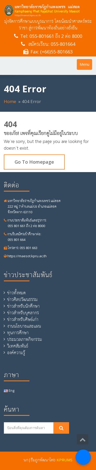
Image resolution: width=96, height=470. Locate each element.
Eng (9, 390)
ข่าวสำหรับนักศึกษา (23, 306)
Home (10, 101)
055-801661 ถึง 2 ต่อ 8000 (55, 36)
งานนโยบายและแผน (24, 326)
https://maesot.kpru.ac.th (25, 256)
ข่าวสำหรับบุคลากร (23, 313)
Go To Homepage (34, 162)
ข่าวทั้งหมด (16, 293)
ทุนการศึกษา (18, 332)
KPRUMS (64, 459)
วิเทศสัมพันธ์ (17, 346)
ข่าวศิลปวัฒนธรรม (22, 299)
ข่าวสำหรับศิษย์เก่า (22, 319)
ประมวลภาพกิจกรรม (24, 339)
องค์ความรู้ (16, 352)
